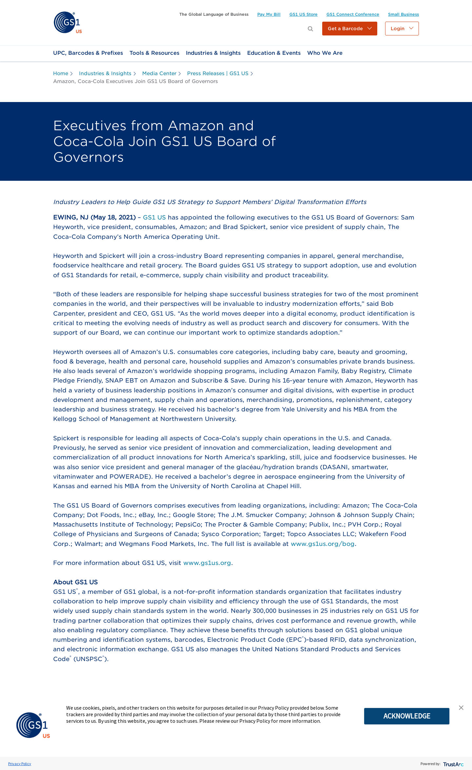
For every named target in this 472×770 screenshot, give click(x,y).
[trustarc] (453, 763)
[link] (67, 22)
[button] (350, 28)
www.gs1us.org (207, 562)
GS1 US (154, 217)
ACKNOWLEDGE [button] (407, 715)
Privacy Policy (19, 763)
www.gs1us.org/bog (323, 543)
